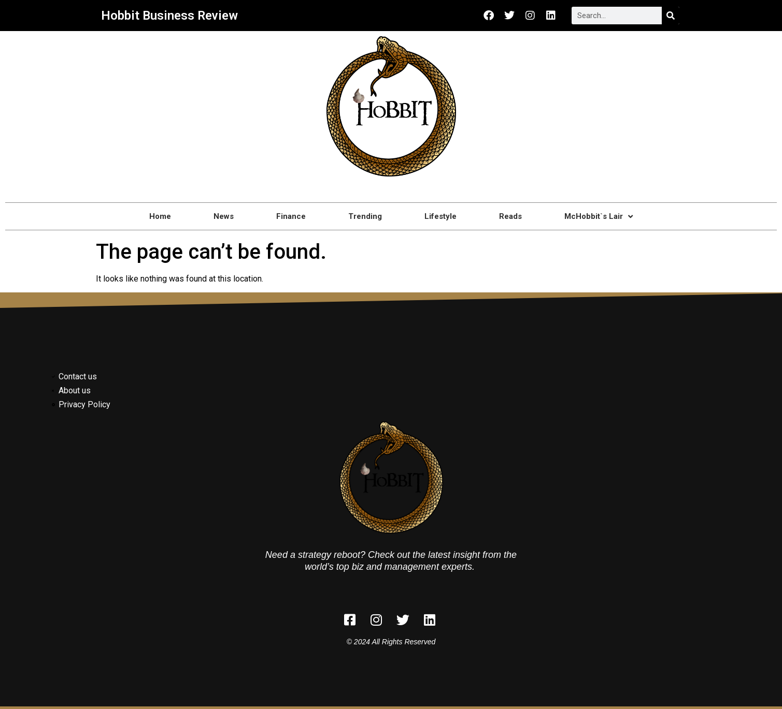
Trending (365, 216)
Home (160, 216)
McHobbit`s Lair (598, 217)
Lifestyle (440, 216)
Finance (291, 216)
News (224, 216)
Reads (510, 216)
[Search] (670, 15)
